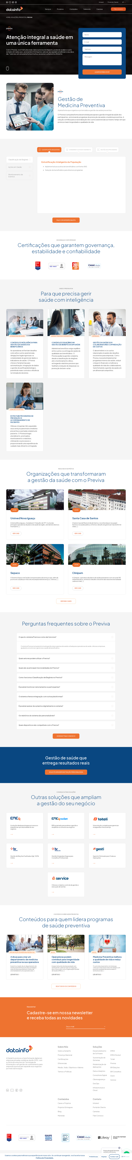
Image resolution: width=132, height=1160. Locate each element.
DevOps (96, 1083)
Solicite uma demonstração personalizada (66, 771)
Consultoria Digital (100, 1075)
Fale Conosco (98, 1115)
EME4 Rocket (115, 1054)
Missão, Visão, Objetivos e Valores (70, 1067)
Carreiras (100, 9)
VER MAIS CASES (66, 601)
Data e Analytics (99, 1070)
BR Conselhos (115, 1071)
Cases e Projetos (64, 1102)
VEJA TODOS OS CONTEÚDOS (66, 986)
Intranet (101, 2)
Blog (59, 1111)
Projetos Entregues (65, 1107)
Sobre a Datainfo (64, 1050)
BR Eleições (115, 1067)
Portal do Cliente (113, 2)
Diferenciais (62, 1063)
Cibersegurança (99, 1079)
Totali (112, 1058)
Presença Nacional (65, 1054)
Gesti (112, 1075)
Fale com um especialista (66, 220)
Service (113, 1079)
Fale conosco (118, 9)
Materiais (61, 1115)
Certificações (63, 1058)
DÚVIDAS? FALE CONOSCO (66, 735)
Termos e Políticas (65, 1071)
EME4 (112, 1050)
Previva (113, 1063)
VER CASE (15, 533)
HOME (8, 17)
